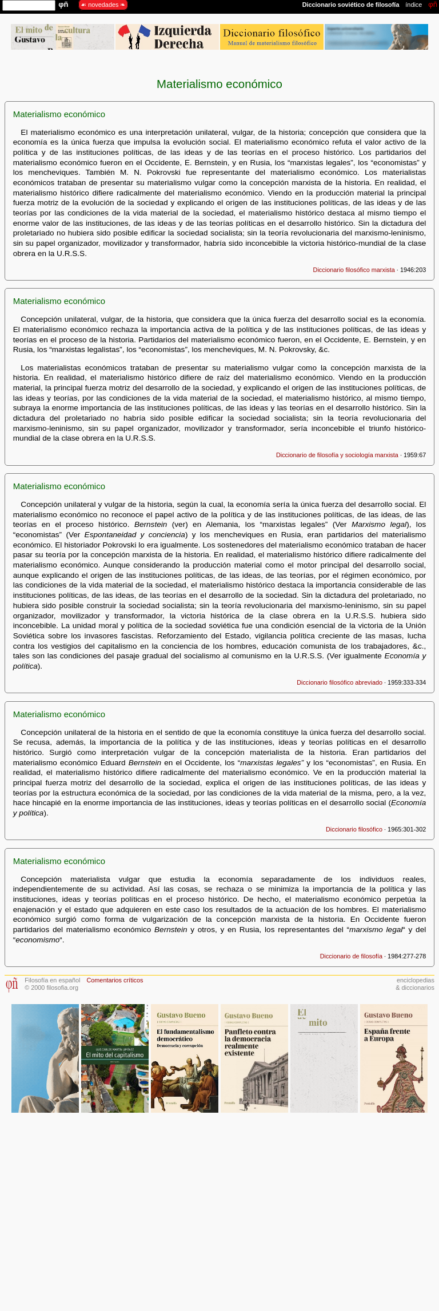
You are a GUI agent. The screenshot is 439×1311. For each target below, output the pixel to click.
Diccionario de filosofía (351, 956)
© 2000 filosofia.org (51, 987)
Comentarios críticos (114, 980)
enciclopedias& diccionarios (415, 984)
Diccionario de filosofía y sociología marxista (337, 454)
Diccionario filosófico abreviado (339, 682)
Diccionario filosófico (354, 829)
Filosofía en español (52, 980)
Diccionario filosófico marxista (354, 269)
